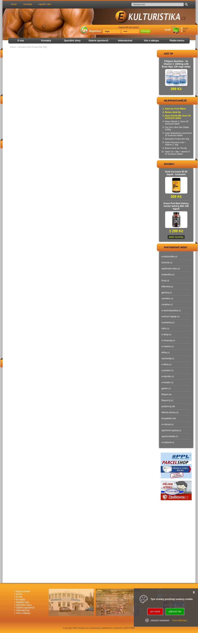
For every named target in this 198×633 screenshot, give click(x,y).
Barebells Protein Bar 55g (177, 139)
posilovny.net (168, 406)
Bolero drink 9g (173, 112)
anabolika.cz (167, 274)
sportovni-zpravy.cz (171, 430)
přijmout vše (175, 611)
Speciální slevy (72, 40)
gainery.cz (166, 292)
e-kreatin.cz (167, 382)
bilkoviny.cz (167, 286)
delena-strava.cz (169, 412)
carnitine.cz (167, 298)
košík (168, 29)
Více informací (179, 620)
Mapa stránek (23, 591)
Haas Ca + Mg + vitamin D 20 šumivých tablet (177, 152)
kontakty (27, 4)
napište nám (44, 4)
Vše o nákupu (151, 40)
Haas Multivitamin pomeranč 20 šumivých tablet (178, 134)
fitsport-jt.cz (167, 400)
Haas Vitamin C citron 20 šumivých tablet (176, 122)
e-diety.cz (166, 334)
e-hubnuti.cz (167, 442)
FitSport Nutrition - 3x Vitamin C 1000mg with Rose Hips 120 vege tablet (176, 64)
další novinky (176, 237)
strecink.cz (166, 262)
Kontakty (46, 40)
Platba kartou (177, 40)
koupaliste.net (168, 418)
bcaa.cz (165, 280)
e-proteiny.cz (168, 322)
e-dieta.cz (166, 364)
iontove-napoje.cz (170, 316)
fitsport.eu (166, 394)
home (14, 4)
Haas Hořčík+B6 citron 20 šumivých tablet (178, 116)
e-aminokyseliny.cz (171, 310)
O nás (21, 40)
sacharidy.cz (167, 358)
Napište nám (22, 602)
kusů (185, 28)
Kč (184, 31)
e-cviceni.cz (167, 424)
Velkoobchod (125, 40)
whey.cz (165, 352)
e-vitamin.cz (167, 346)
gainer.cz (166, 388)
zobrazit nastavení (159, 620)
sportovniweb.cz (169, 436)
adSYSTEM (129, 628)
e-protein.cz (167, 370)
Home (13, 47)
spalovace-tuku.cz (170, 268)
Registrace (95, 31)
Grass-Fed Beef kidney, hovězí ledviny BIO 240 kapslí (176, 206)
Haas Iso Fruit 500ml (175, 108)
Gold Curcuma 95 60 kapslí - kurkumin (176, 173)
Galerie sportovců (98, 40)
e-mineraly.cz (168, 340)
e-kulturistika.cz (169, 256)
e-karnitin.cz (167, 376)
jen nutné (155, 611)
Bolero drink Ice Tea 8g (176, 148)
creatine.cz (167, 304)
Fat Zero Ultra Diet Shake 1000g (177, 128)
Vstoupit (145, 31)
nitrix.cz (165, 328)
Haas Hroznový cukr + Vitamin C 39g (175, 143)
